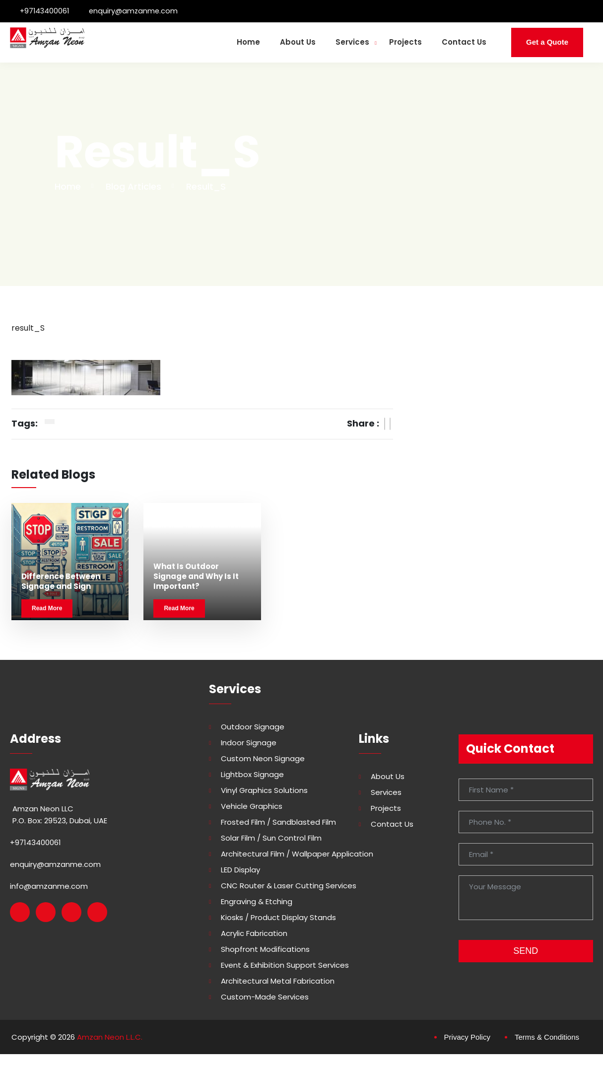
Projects (405, 42)
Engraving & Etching (256, 904)
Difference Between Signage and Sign (60, 583)
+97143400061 (45, 10)
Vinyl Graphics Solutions (264, 793)
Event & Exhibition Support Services (285, 968)
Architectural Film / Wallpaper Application (297, 856)
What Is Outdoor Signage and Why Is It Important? (196, 579)
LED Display (240, 872)
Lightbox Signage (252, 777)
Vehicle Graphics (251, 809)
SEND (525, 953)
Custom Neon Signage (263, 761)
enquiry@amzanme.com (136, 10)
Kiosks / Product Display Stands (278, 920)
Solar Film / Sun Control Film (271, 841)
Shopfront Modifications (265, 952)
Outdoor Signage (252, 729)
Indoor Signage (248, 745)
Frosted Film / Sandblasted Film (278, 825)
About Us (298, 42)
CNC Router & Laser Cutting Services (288, 888)
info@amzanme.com (49, 888)
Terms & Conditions (547, 1039)
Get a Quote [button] (547, 42)
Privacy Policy (467, 1039)
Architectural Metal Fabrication (278, 984)
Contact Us (464, 42)
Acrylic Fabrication (254, 936)
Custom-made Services (265, 999)
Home (248, 42)
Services (352, 42)
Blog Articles (133, 186)
